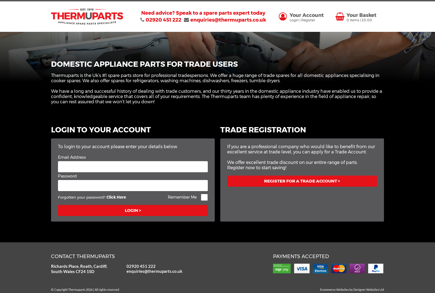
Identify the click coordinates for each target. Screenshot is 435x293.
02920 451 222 (141, 266)
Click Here (116, 197)
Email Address (72, 157)
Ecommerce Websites (334, 289)
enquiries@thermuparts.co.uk (151, 271)
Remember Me (182, 197)
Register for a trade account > (302, 181)
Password (67, 176)
